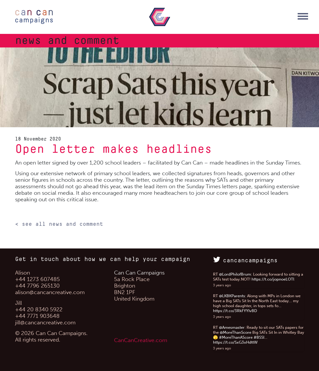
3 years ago (222, 285)
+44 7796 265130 (37, 285)
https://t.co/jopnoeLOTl (273, 279)
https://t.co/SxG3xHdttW (235, 342)
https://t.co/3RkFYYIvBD (235, 310)
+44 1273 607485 (37, 279)
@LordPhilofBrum (235, 274)
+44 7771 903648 (37, 316)
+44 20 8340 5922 (38, 309)
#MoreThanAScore (236, 337)
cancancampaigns (245, 260)
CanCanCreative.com (140, 340)
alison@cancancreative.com (50, 292)
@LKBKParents (232, 296)
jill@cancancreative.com (45, 322)
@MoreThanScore (235, 332)
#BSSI (259, 337)
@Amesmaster (232, 327)
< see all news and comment (59, 224)
